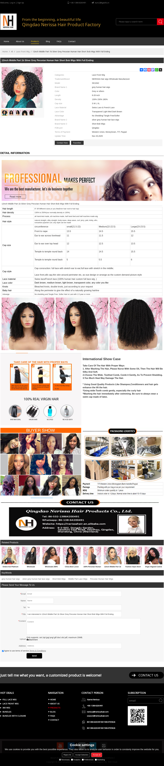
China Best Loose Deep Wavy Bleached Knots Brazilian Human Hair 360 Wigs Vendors (71, 567)
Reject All (67, 755)
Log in (12, 2)
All (12, 51)
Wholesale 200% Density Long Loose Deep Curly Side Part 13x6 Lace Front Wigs (51, 567)
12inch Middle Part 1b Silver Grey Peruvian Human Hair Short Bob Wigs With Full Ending (113, 567)
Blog (48, 41)
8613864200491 (94, 722)
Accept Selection (81, 755)
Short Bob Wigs (59, 579)
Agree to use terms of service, (24, 651)
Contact (71, 41)
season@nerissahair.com (98, 716)
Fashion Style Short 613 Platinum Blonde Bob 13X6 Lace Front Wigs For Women (133, 567)
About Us (20, 41)
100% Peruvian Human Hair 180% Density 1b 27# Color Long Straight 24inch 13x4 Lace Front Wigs (92, 567)
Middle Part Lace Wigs (77, 579)
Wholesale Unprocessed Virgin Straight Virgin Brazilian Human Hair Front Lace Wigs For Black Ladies (31, 567)
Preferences (88, 760)
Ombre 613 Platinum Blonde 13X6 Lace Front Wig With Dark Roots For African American (10, 567)
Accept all (96, 755)
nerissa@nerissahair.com (98, 711)
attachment (32, 640)
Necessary (64, 760)
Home (6, 41)
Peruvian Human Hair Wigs (101, 579)
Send (34, 656)
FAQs (59, 41)
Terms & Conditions (37, 651)
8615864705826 (108, 722)
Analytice (76, 760)
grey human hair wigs (11, 579)
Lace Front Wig (23, 51)
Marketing (100, 760)
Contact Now (62, 143)
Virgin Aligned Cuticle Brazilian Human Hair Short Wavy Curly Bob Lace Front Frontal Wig (153, 567)
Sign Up (20, 2)
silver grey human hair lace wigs (36, 579)
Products (35, 41)
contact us (148, 675)
